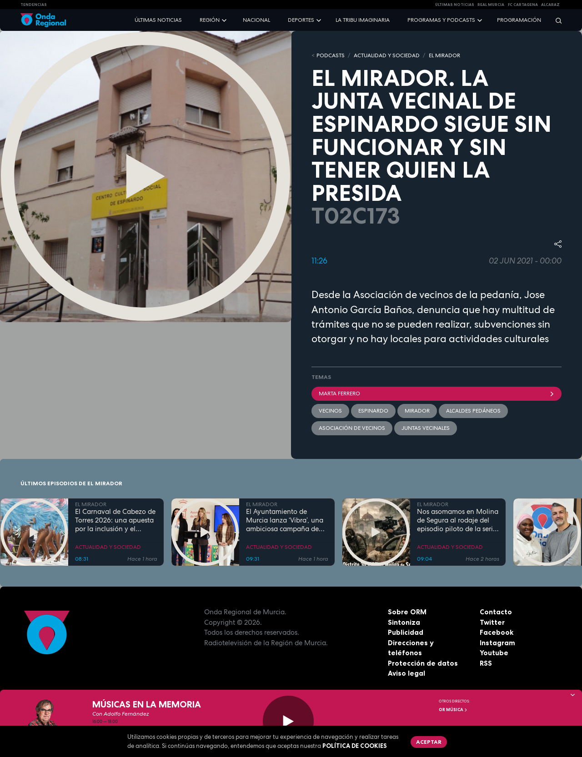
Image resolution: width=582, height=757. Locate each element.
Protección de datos (423, 663)
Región (210, 20)
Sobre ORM (407, 612)
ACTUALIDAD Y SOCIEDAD (387, 55)
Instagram (497, 642)
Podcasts (330, 55)
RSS (486, 663)
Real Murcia (490, 4)
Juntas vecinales (425, 428)
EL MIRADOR (444, 55)
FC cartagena (523, 4)
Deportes (301, 20)
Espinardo (373, 410)
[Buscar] (556, 20)
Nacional (256, 20)
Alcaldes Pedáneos (473, 410)
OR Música (453, 709)
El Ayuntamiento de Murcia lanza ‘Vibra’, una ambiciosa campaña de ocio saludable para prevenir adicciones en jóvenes (284, 520)
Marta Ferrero (436, 393)
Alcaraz (550, 4)
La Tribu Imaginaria (363, 20)
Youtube (494, 652)
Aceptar (429, 741)
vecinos (330, 410)
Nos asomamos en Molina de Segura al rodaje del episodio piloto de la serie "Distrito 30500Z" (457, 520)
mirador (417, 410)
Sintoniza (404, 622)
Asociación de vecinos (352, 428)
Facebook (496, 632)
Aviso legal (406, 673)
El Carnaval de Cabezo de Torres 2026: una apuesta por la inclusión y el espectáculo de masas (115, 520)
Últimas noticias (158, 20)
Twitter (492, 622)
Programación (519, 20)
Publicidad (405, 632)
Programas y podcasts (441, 20)
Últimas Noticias (454, 4)
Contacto (496, 612)
